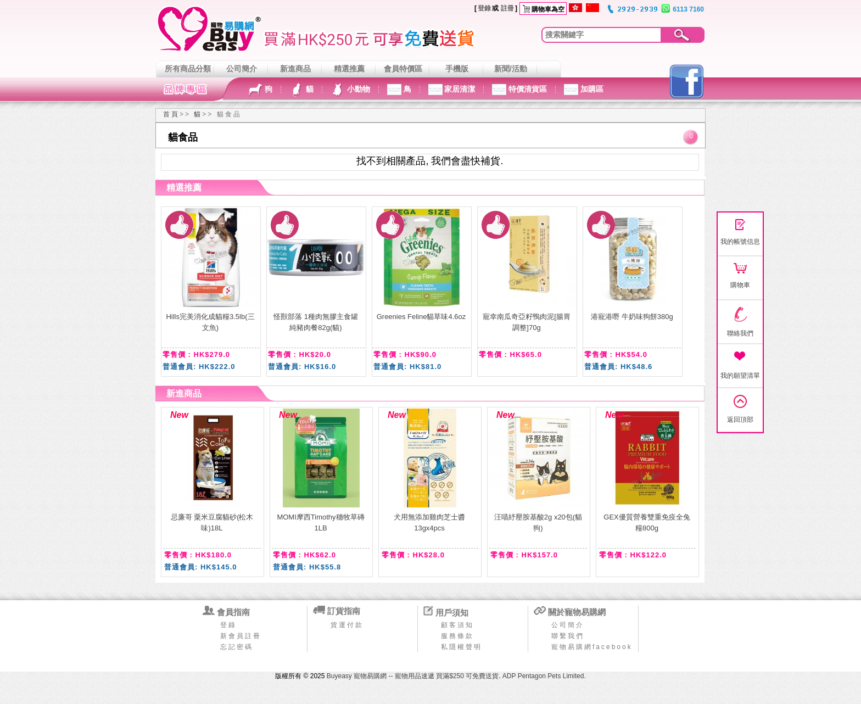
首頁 (171, 114)
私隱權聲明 (461, 647)
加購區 (590, 89)
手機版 (456, 68)
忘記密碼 (236, 647)
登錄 (484, 8)
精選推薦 (349, 68)
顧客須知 (457, 625)
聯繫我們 (567, 636)
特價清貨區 (526, 89)
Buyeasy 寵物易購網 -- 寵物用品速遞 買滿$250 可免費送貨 (413, 676)
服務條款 (457, 636)
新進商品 (295, 68)
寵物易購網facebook (592, 647)
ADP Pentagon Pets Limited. (544, 676)
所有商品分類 (188, 68)
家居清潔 (459, 89)
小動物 (357, 89)
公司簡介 (241, 68)
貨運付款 (347, 625)
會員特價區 (403, 68)
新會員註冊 (240, 636)
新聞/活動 (510, 68)
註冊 (507, 8)
